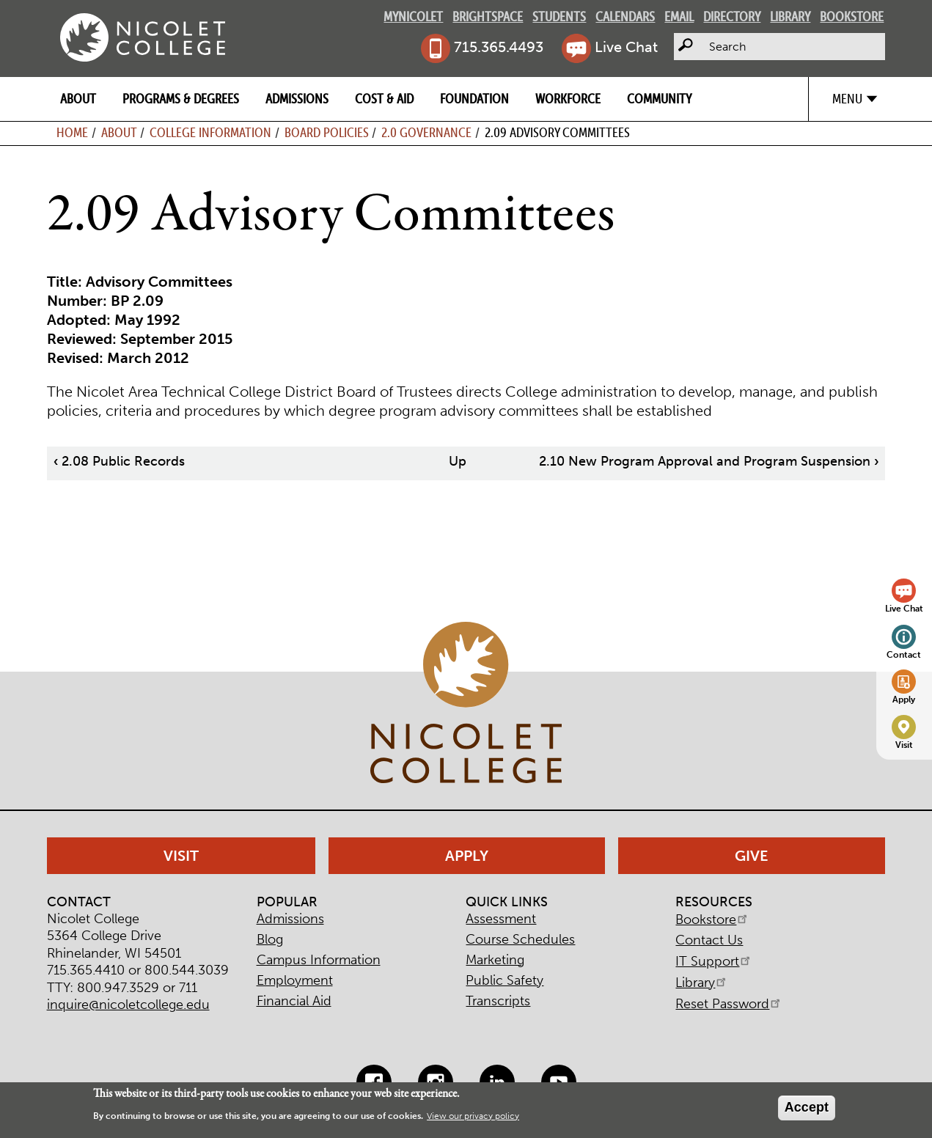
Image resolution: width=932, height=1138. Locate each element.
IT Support (713, 961)
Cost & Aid (384, 98)
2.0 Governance (426, 132)
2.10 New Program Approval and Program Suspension (708, 461)
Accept (807, 1107)
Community (659, 98)
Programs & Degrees (180, 98)
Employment (295, 980)
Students (559, 16)
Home (72, 132)
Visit (904, 744)
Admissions (297, 98)
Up (457, 461)
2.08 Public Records (119, 461)
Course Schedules (520, 939)
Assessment (501, 919)
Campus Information (319, 960)
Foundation (474, 98)
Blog (270, 939)
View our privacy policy (473, 1116)
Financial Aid (294, 1001)
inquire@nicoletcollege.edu (128, 1004)
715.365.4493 (498, 47)
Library (790, 16)
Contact (904, 654)
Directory (731, 16)
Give (751, 855)
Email (679, 16)
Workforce (568, 98)
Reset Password (728, 1004)
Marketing (495, 960)
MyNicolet (413, 16)
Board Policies (327, 132)
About (78, 98)
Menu (847, 98)
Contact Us (709, 940)
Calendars (625, 16)
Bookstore (852, 16)
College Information (210, 132)
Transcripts (498, 1001)
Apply (903, 699)
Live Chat (626, 47)
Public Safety (504, 980)
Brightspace (487, 16)
